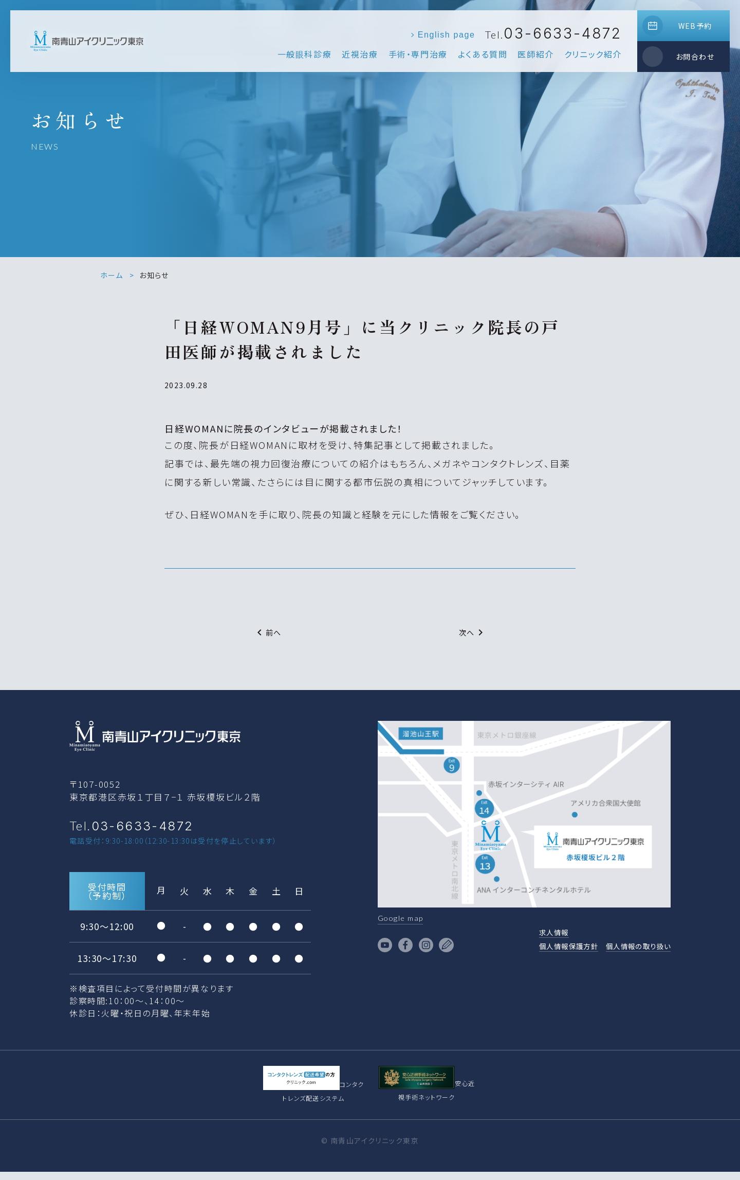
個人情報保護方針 (548, 951)
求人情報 (530, 935)
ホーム (111, 275)
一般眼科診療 (305, 54)
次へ (473, 632)
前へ (267, 632)
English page (446, 34)
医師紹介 (535, 54)
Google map (405, 919)
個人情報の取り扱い (631, 951)
